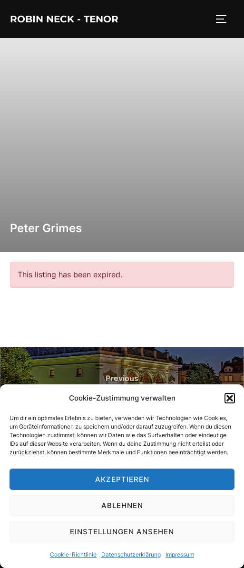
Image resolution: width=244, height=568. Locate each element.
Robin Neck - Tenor (64, 19)
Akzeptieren (122, 479)
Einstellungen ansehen (122, 531)
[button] (229, 398)
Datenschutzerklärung (131, 554)
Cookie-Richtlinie (73, 554)
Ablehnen (122, 505)
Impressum (180, 554)
